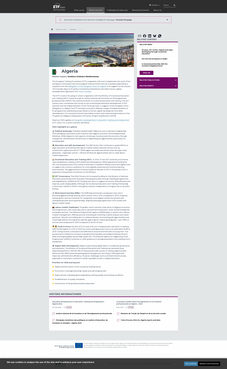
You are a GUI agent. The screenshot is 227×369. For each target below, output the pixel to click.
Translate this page (123, 20)
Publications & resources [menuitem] (117, 10)
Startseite (52, 29)
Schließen (167, 20)
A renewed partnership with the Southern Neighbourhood (155, 65)
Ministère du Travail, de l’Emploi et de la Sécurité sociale (143, 313)
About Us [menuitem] (157, 10)
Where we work (61, 29)
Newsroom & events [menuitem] (140, 10)
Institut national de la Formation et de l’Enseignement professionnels (84, 313)
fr (67, 307)
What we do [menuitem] (79, 10)
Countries (73, 29)
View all (146, 73)
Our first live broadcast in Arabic (154, 59)
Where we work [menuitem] (95, 10)
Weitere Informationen (209, 364)
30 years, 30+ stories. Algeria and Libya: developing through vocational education (157, 52)
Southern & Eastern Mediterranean (83, 77)
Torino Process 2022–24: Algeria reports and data (140, 320)
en (70, 307)
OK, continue (190, 364)
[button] (139, 36)
